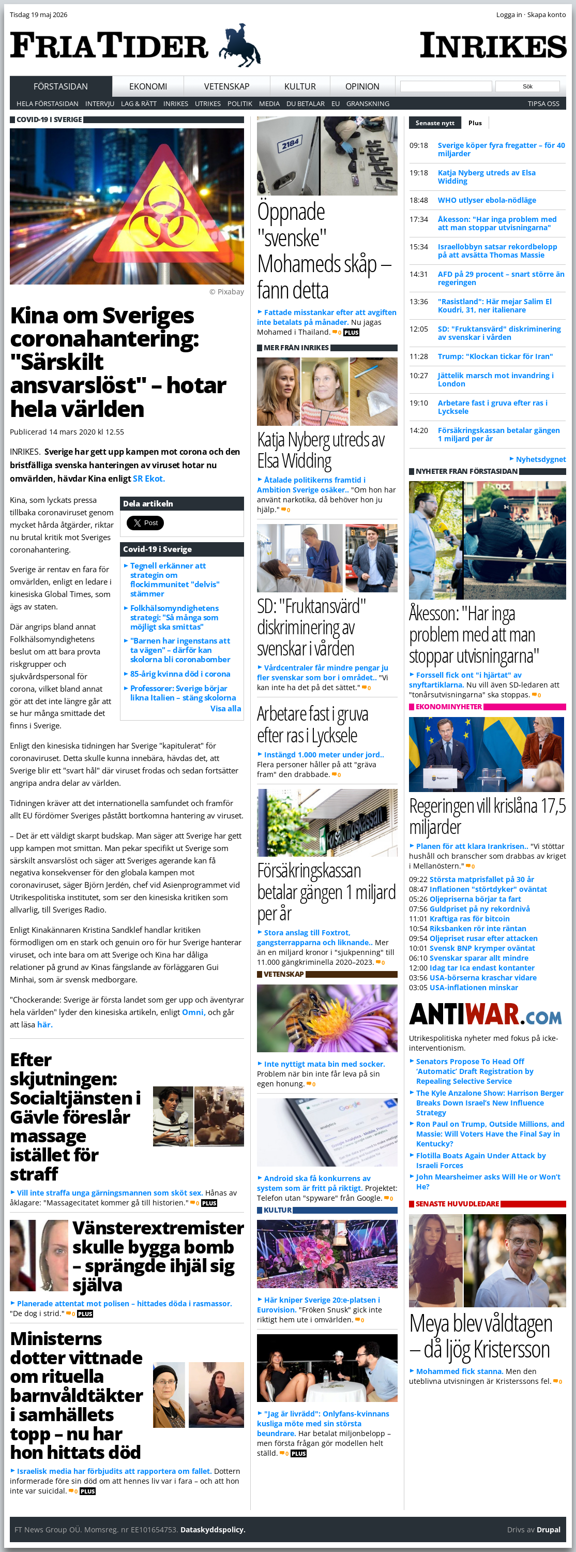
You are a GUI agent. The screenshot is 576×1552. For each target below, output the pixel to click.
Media (269, 103)
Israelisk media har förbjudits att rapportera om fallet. (114, 1471)
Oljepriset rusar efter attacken (484, 938)
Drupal (548, 1529)
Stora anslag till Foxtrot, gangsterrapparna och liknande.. (315, 937)
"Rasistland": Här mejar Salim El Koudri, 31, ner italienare (495, 305)
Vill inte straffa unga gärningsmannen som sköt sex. (110, 1193)
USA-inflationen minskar (474, 987)
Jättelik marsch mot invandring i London (496, 379)
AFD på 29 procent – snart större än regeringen (501, 278)
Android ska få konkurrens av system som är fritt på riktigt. (314, 1183)
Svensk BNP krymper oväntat (482, 948)
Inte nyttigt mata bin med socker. (324, 1064)
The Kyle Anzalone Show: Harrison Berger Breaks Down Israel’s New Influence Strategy (490, 1102)
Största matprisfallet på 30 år (482, 879)
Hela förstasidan (48, 103)
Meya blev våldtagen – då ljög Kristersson (481, 1335)
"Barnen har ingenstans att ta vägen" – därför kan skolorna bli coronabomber (180, 649)
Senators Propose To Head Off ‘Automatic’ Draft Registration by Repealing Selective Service (475, 1071)
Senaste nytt (439, 121)
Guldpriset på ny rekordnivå (480, 909)
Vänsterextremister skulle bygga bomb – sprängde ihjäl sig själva (158, 1255)
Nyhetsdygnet (541, 459)
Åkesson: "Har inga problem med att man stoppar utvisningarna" (497, 223)
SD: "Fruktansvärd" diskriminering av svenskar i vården (499, 333)
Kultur (300, 86)
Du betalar (305, 103)
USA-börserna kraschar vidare (483, 977)
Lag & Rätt (139, 103)
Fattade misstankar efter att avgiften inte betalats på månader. (327, 317)
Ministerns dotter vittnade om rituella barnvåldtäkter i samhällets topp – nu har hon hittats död (76, 1395)
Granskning (367, 103)
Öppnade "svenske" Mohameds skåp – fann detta (324, 249)
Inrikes (175, 103)
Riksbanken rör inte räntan (478, 928)
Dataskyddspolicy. (213, 1529)
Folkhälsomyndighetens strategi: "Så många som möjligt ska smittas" (174, 617)
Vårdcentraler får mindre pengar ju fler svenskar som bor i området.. (322, 672)
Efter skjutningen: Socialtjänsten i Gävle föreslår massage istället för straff (75, 1116)
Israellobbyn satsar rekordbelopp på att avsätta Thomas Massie (497, 251)
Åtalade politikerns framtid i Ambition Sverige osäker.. (311, 485)
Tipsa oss (543, 103)
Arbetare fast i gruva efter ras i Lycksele (493, 407)
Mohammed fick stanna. (460, 1371)
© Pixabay (226, 291)
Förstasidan (61, 86)
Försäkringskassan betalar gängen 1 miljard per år (499, 434)
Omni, (194, 1012)
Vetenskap (227, 86)
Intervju (99, 103)
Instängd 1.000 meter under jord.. (324, 754)
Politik (240, 103)
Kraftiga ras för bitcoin (470, 918)
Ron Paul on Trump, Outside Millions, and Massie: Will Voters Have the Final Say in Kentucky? (490, 1133)
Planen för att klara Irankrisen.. (472, 846)
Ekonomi (148, 86)
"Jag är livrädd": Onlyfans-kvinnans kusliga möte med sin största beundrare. (323, 1423)
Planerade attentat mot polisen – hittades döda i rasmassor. (124, 1303)
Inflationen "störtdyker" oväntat (488, 889)
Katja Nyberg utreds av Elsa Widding (487, 177)
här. (45, 1024)
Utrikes (208, 103)
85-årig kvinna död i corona (180, 673)
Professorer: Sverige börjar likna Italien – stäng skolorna (183, 693)
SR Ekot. (149, 478)
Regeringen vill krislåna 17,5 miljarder (487, 815)
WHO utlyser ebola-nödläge (487, 200)
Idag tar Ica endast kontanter (482, 968)
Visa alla (225, 708)
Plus (475, 123)
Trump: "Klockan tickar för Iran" (495, 356)
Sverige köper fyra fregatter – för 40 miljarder (501, 149)
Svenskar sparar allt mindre (479, 958)
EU (335, 103)
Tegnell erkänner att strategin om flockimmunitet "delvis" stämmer (175, 579)
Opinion (362, 86)
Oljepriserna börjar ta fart (475, 899)
